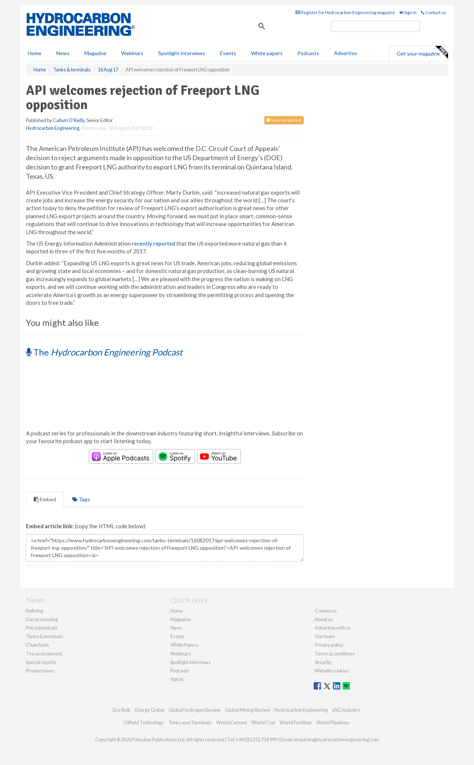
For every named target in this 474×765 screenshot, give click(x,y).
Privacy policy (329, 645)
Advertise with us (333, 628)
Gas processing (42, 619)
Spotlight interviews (181, 53)
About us (324, 619)
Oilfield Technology (143, 722)
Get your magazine (422, 52)
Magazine (95, 53)
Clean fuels (37, 645)
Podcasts (308, 53)
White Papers (184, 645)
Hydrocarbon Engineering (52, 128)
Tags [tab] (81, 499)
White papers (267, 53)
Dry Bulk (122, 710)
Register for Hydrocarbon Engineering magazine (345, 12)
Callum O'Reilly (69, 120)
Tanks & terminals (44, 636)
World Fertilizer (296, 722)
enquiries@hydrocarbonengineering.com (336, 739)
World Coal (263, 722)
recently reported (153, 243)
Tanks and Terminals (190, 722)
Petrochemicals (42, 628)
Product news (40, 671)
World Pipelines (333, 722)
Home (34, 53)
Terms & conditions (335, 654)
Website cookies (332, 671)
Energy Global (149, 710)
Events (228, 53)
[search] (375, 26)
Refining (34, 611)
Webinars (132, 53)
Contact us (433, 12)
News (176, 628)
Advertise (345, 53)
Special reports (41, 662)
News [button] (63, 53)
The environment (44, 654)
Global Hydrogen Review (195, 710)
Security (323, 662)
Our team (325, 636)
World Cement (231, 722)
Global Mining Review (247, 710)
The (104, 352)
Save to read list (284, 120)
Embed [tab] (45, 499)
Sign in (408, 12)
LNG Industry (346, 710)
